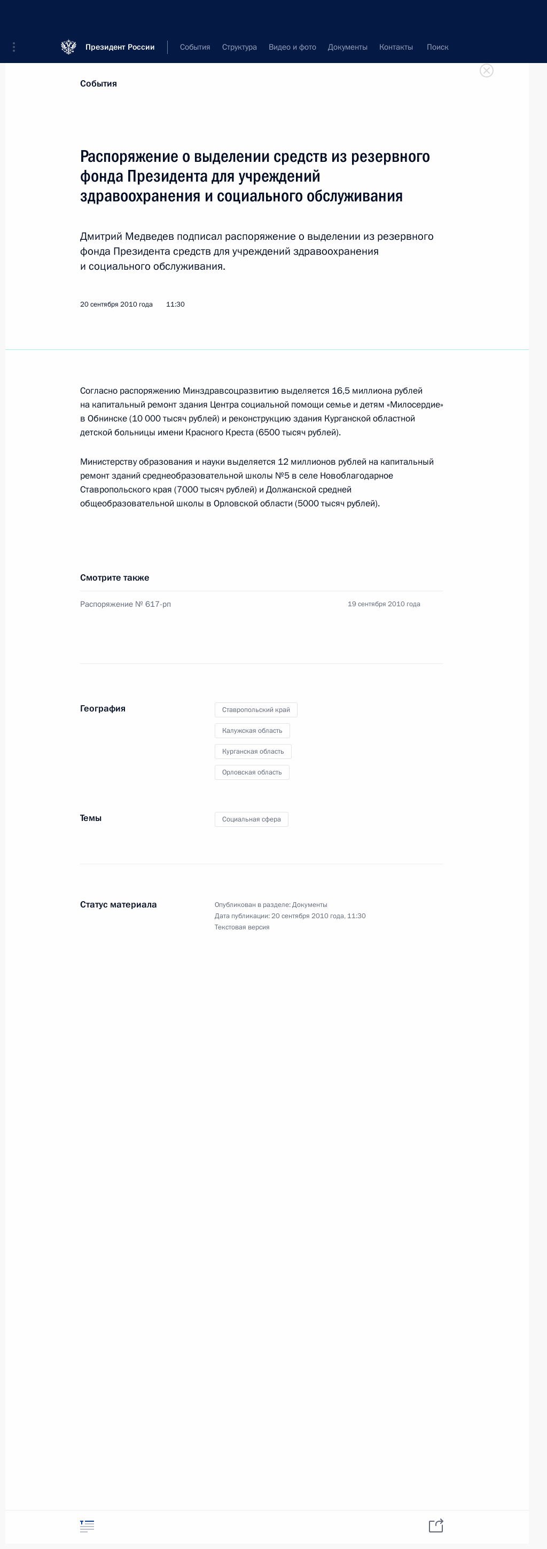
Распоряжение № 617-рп (125, 604)
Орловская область (252, 772)
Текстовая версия (242, 927)
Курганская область (253, 751)
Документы (309, 905)
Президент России (120, 16)
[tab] (87, 1526)
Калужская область (252, 731)
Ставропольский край (256, 710)
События (98, 83)
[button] (17, 16)
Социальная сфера (251, 819)
